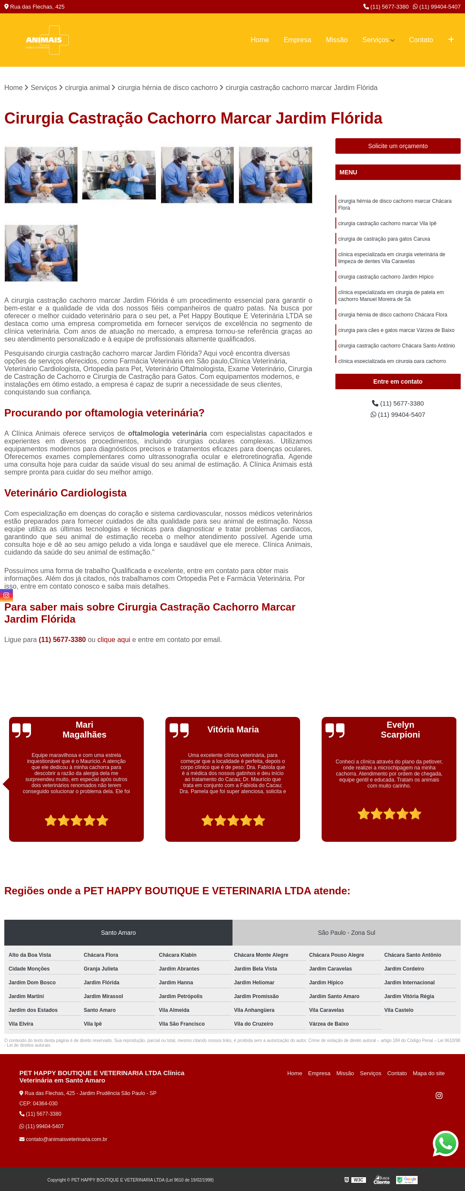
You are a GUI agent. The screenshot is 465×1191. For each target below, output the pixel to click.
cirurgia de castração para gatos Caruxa (384, 242)
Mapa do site (429, 1073)
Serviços (376, 39)
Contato (421, 39)
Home (260, 39)
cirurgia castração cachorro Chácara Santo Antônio (396, 356)
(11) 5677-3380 (386, 6)
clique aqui (113, 640)
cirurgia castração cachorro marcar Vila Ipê (387, 226)
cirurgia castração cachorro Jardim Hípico (386, 283)
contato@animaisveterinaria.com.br (63, 1140)
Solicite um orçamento (398, 146)
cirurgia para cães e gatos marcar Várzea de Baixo (396, 340)
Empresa (297, 39)
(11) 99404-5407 (437, 6)
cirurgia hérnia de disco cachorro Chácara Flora (392, 323)
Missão (337, 39)
